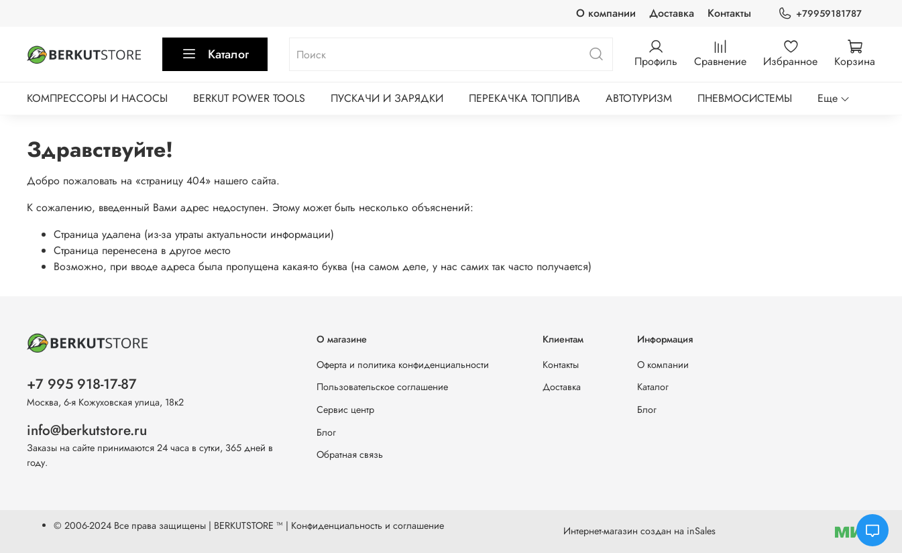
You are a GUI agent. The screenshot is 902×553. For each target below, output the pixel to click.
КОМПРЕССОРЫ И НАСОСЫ (97, 98)
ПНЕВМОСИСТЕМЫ (744, 98)
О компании (606, 13)
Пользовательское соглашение (382, 386)
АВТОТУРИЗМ (639, 98)
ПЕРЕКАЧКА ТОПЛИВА (524, 98)
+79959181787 (820, 14)
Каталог (215, 54)
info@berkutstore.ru (87, 430)
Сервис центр (345, 409)
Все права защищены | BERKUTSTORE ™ (200, 525)
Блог (326, 432)
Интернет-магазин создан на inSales (639, 531)
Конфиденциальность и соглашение (367, 525)
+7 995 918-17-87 (82, 384)
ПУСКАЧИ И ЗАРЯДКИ (387, 98)
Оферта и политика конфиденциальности (403, 364)
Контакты (729, 13)
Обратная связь (350, 454)
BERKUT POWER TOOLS (249, 98)
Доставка (671, 13)
